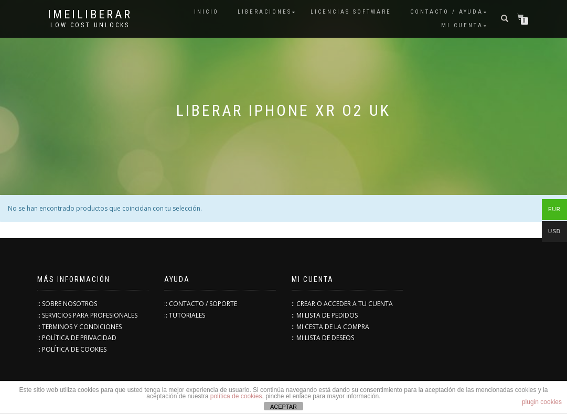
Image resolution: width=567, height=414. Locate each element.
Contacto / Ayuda (446, 11)
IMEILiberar (90, 14)
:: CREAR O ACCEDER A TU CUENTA (342, 303)
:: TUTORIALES (184, 315)
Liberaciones (265, 11)
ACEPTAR (283, 407)
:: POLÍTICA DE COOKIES (71, 349)
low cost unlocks (90, 25)
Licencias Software (351, 11)
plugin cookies (542, 402)
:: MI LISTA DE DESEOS (323, 337)
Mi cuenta (462, 25)
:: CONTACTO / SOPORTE (200, 303)
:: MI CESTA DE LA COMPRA (330, 326)
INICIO (206, 11)
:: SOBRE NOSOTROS (67, 303)
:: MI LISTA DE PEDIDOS (325, 315)
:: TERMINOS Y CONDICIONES (79, 326)
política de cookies (236, 396)
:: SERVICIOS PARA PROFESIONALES (87, 315)
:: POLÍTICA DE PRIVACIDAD (76, 337)
